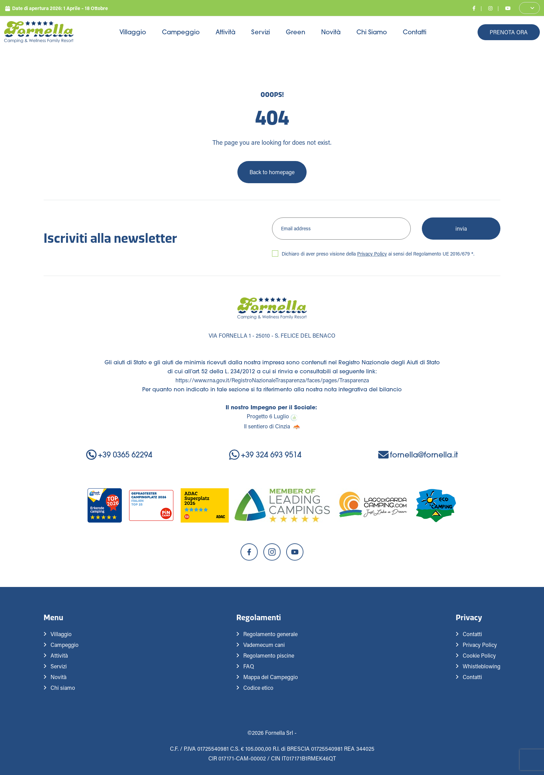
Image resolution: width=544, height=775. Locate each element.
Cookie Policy (479, 655)
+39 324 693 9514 (265, 455)
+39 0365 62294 (119, 455)
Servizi (260, 32)
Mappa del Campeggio (270, 676)
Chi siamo (371, 32)
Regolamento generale (270, 634)
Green (295, 32)
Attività (225, 32)
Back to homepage (272, 172)
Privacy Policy (372, 253)
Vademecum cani (264, 644)
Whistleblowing (481, 666)
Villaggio (132, 32)
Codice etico (258, 687)
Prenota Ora (509, 32)
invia (461, 228)
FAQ (248, 666)
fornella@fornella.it (418, 455)
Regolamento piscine (268, 655)
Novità (331, 32)
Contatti (414, 32)
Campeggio (181, 32)
